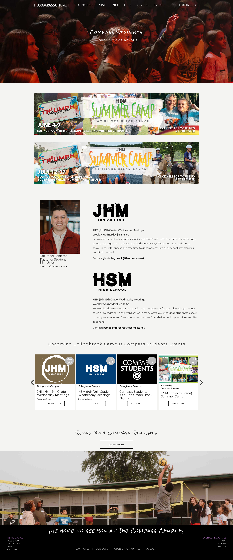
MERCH (222, 546)
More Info (54, 403)
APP (224, 540)
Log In (184, 5)
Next (201, 381)
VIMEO (10, 546)
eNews (222, 543)
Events (160, 5)
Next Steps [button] (122, 5)
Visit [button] (103, 5)
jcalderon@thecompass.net (54, 266)
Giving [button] (142, 5)
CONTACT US (82, 549)
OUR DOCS (102, 549)
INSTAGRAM (13, 543)
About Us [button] (85, 5)
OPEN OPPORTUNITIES (127, 549)
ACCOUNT (152, 549)
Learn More (116, 444)
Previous (31, 381)
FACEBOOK (13, 540)
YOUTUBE (12, 549)
